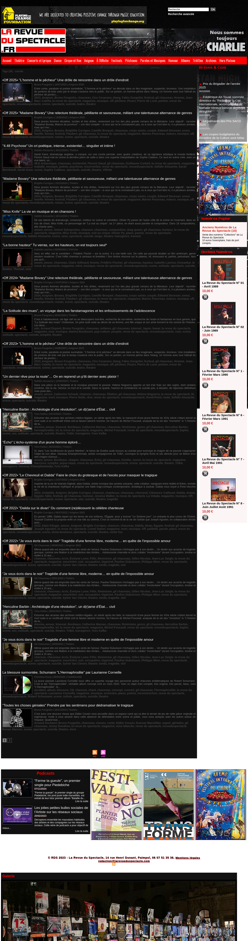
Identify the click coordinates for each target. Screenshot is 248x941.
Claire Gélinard (72, 246)
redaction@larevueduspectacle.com (124, 802)
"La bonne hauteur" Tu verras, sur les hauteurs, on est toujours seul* (56, 232)
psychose (48, 161)
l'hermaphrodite (146, 632)
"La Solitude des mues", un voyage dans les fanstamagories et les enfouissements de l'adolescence (82, 295)
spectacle (182, 99)
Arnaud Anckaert (43, 665)
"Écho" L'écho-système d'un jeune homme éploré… (43, 414)
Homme (158, 96)
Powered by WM (141, 805)
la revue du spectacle (73, 132)
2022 (37, 457)
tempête (187, 312)
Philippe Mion (109, 518)
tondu (68, 521)
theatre (56, 102)
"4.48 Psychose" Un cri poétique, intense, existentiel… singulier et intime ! (61, 145)
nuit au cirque (67, 220)
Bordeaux (68, 398)
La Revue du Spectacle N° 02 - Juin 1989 (222, 328)
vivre (46, 670)
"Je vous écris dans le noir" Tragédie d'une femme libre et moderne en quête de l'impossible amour (81, 590)
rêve (62, 372)
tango (59, 223)
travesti (91, 223)
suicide (38, 102)
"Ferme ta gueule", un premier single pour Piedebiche (58, 724)
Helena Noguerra (131, 369)
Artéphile (46, 457)
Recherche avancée (181, 14)
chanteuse (101, 457)
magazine (55, 99)
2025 (37, 129)
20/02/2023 (40, 761)
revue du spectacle (135, 99)
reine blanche (91, 667)
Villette (80, 164)
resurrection (63, 161)
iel (186, 398)
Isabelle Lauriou (146, 246)
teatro (47, 102)
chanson (79, 217)
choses (91, 665)
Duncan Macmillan (131, 665)
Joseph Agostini (180, 486)
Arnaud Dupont (48, 309)
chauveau (76, 96)
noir (49, 518)
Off (151, 460)
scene (172, 99)
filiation (100, 369)
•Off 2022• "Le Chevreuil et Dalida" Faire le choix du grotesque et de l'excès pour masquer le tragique (83, 443)
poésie (38, 161)
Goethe (113, 430)
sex (152, 401)
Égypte (177, 457)
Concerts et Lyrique (39, 60)
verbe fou (82, 492)
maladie (176, 158)
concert (116, 632)
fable (185, 457)
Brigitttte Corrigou (71, 129)
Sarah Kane (163, 161)
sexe (181, 220)
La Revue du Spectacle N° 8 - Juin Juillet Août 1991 (222, 505)
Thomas (163, 249)
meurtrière (40, 518)
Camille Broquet (92, 129)
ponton (119, 99)
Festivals (116, 60)
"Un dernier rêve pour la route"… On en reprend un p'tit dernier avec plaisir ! (63, 355)
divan (132, 486)
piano (91, 220)
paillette (112, 489)
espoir (147, 665)
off (75, 99)
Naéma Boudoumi (55, 312)
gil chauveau (145, 96)
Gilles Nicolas (126, 515)
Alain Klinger (48, 486)
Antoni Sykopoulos (62, 217)
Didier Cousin (112, 665)
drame (168, 457)
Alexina (38, 398)
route (128, 372)
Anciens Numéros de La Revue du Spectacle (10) (219, 229)
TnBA (47, 404)
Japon (130, 309)
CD (66, 632)
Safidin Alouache (125, 161)
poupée (86, 312)
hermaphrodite (175, 398)
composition (105, 217)
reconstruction (106, 635)
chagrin (68, 430)
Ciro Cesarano (92, 96)
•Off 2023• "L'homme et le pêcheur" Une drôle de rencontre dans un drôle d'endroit (68, 324)
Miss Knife (40, 220)
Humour (173, 60)
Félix (84, 515)
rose (138, 312)
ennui (163, 129)
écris (60, 515)
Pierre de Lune (105, 99)
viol (86, 521)
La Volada (119, 460)
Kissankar (162, 246)
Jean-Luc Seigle (144, 515)
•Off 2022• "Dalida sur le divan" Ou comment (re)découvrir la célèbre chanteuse (65, 472)
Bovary (56, 129)
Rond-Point (117, 372)
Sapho (137, 401)
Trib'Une (198, 60)
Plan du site (104, 805)
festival (132, 96)
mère (49, 249)
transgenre (79, 223)
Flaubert (39, 132)
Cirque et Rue (72, 60)
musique (67, 99)
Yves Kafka (71, 404)
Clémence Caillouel (144, 457)
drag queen (119, 217)
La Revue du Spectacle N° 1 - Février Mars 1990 (222, 372)
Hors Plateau (227, 60)
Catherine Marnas (85, 398)
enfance (95, 309)
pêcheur (82, 99)
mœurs (124, 132)
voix (172, 249)
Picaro (92, 99)
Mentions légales (188, 798)
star (78, 462)
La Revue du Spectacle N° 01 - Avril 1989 (222, 284)
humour (148, 217)
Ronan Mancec (153, 667)
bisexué (57, 398)
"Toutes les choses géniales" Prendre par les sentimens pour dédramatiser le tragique (70, 648)
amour (46, 217)
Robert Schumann (171, 635)
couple (134, 129)
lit (169, 369)
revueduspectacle (158, 99)
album (48, 632)
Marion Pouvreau (108, 132)
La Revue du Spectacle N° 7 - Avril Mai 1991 (222, 460)
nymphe (181, 430)
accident (39, 632)
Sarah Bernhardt (145, 161)
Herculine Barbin (155, 398)
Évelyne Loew (73, 515)
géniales (157, 665)
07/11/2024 (40, 730)
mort (187, 369)
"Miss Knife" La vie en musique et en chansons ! (40, 203)
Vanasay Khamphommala (161, 433)
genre (125, 398)
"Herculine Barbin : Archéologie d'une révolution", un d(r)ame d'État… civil (61, 385)
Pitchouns (131, 60)
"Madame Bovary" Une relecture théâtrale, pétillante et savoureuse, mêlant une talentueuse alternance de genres (92, 174)
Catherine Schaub (61, 369)
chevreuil (126, 457)
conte (100, 665)
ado (36, 309)
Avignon (89, 60)
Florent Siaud (87, 158)
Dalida (159, 457)
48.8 (36, 158)
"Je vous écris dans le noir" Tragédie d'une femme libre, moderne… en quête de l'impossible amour (81, 531)
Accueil (7, 60)
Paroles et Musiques (152, 60)
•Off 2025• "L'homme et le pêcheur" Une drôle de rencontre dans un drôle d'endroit (68, 80)
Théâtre (19, 60)
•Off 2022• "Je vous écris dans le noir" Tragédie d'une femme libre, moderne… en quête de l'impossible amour (90, 502)
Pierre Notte (52, 372)
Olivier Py (81, 220)
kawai (138, 309)
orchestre (74, 635)
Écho (89, 430)
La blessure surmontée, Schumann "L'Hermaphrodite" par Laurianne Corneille (64, 619)
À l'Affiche (102, 60)
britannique (46, 158)
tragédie (105, 462)
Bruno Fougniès (61, 96)
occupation (59, 518)
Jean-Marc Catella (174, 96)
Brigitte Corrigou (72, 457)
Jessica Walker (78, 460)
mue (183, 309)
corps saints (122, 129)
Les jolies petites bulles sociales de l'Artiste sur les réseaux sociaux (59, 753)
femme (181, 129)
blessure (58, 632)
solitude (122, 249)
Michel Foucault (78, 401)
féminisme (115, 398)
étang (105, 96)
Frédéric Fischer (100, 246)
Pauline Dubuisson (89, 518)
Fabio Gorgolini (118, 96)
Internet (121, 309)
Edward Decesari (149, 129)
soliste (38, 638)
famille (172, 129)
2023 (37, 96)
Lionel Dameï (64, 489)
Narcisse (170, 430)
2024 (37, 187)
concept (105, 632)
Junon (122, 430)
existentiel (73, 158)
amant (37, 217)
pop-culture (73, 312)
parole (122, 489)
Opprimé (72, 518)
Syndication (123, 805)
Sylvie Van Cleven (44, 521)
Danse (57, 60)
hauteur (131, 246)
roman (38, 135)
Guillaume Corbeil (123, 158)
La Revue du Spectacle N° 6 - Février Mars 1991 (222, 416)
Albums (185, 60)
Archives (211, 60)
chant (84, 632)
